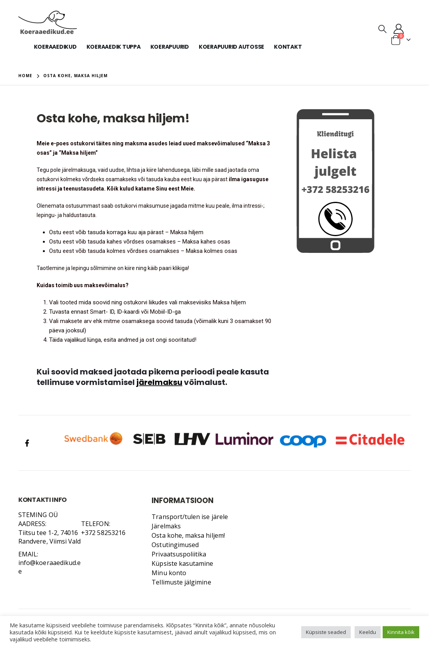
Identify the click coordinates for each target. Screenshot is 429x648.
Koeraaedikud (55, 47)
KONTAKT (288, 47)
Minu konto (169, 573)
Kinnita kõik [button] (401, 632)
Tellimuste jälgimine (181, 582)
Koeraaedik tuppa (114, 47)
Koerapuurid (169, 47)
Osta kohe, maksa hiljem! (188, 535)
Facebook (27, 443)
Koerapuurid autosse (231, 47)
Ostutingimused (175, 544)
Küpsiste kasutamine (182, 563)
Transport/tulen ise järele (190, 516)
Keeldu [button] (367, 632)
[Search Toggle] (382, 28)
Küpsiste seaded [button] (326, 632)
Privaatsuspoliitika (179, 554)
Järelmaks (166, 526)
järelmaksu (159, 382)
